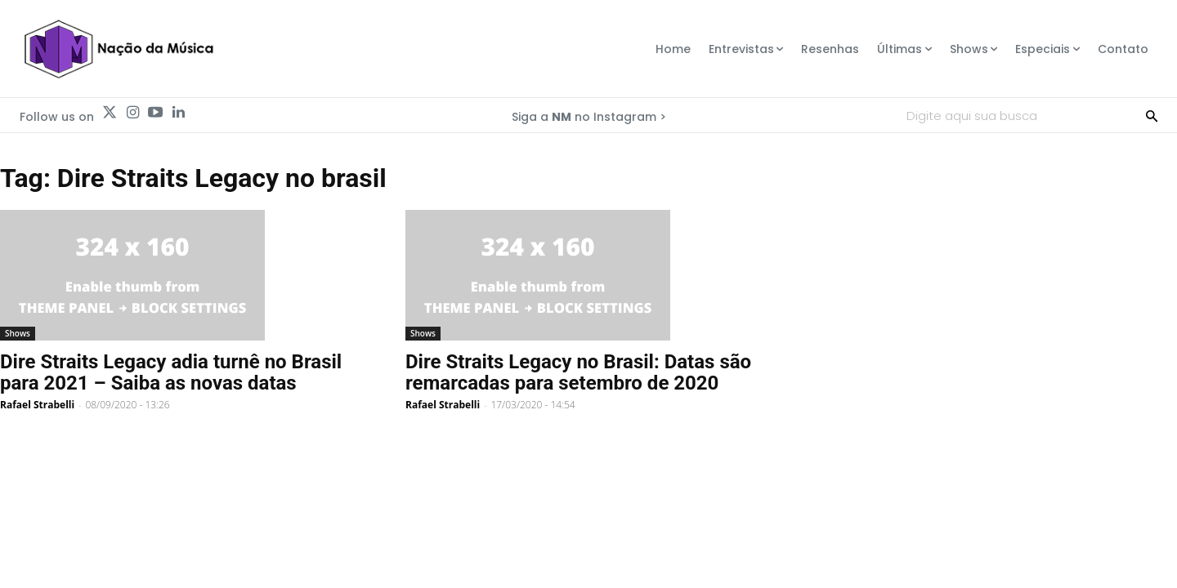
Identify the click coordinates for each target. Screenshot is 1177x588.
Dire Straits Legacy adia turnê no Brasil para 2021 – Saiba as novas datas (171, 372)
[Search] (1151, 115)
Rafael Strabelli (37, 405)
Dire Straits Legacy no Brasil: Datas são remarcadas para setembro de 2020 (578, 372)
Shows (17, 333)
